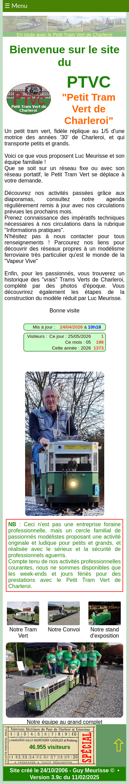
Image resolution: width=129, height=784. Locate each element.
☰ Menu (16, 5)
